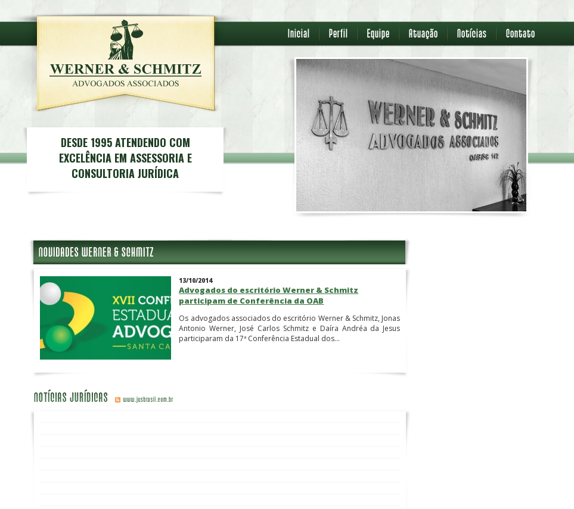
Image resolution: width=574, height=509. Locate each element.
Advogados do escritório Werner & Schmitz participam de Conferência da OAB (268, 295)
